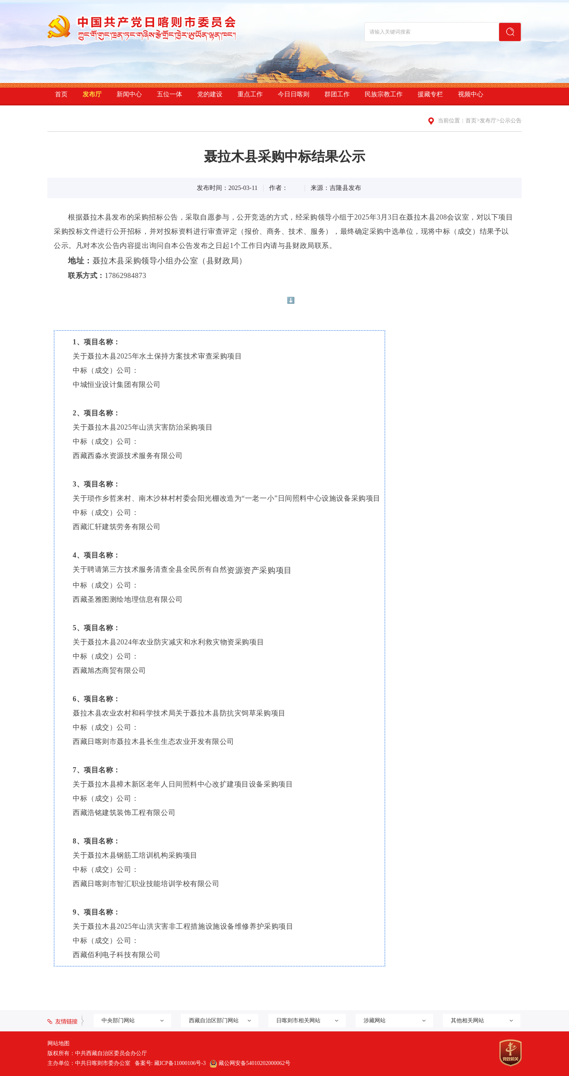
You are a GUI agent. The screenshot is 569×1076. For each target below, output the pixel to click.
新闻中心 (129, 94)
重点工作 (250, 94)
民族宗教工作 (384, 94)
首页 (61, 94)
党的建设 (209, 94)
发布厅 (92, 94)
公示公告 (510, 121)
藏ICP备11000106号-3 (180, 1063)
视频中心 (470, 94)
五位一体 (169, 94)
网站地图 (58, 1043)
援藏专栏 (430, 94)
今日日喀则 (293, 94)
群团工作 (337, 94)
